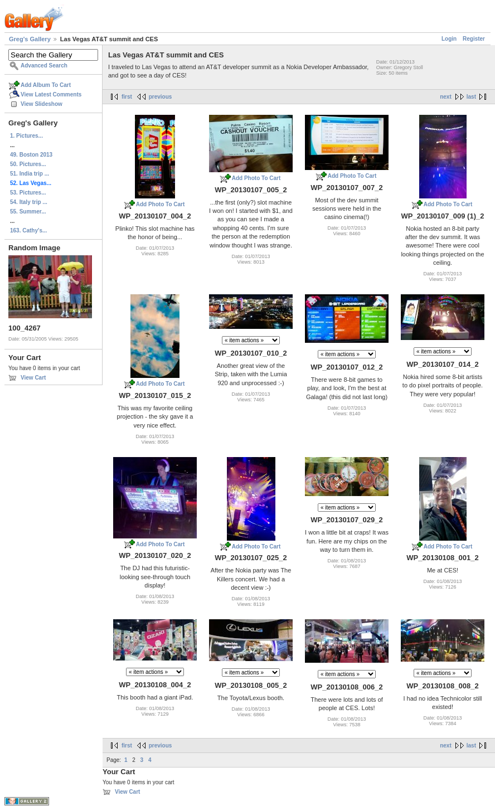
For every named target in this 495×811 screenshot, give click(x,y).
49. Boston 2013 (31, 155)
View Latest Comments (51, 94)
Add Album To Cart (46, 85)
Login (449, 39)
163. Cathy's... (28, 230)
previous (160, 97)
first (127, 97)
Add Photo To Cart (160, 204)
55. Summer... (28, 211)
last (471, 97)
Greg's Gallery (30, 39)
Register (474, 39)
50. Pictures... (28, 164)
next (446, 97)
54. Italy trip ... (28, 202)
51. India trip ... (29, 174)
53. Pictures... (28, 193)
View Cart (33, 378)
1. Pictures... (26, 136)
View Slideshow (41, 104)
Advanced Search (44, 65)
